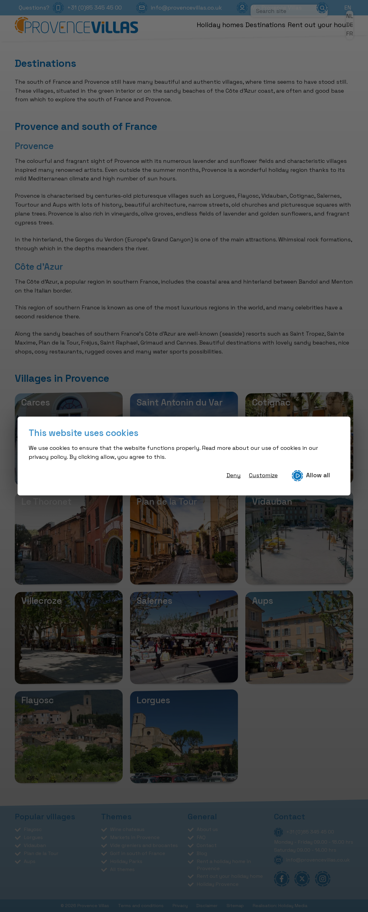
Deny (234, 475)
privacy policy (48, 456)
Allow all (311, 475)
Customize (263, 475)
